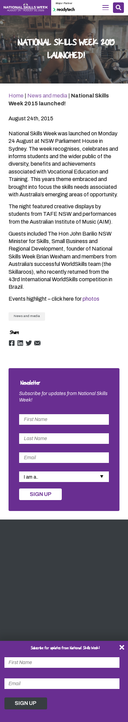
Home (16, 96)
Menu (105, 7)
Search (118, 7)
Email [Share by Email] (37, 343)
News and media (47, 96)
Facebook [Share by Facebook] (12, 343)
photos (91, 299)
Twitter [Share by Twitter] (29, 343)
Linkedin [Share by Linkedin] (20, 343)
